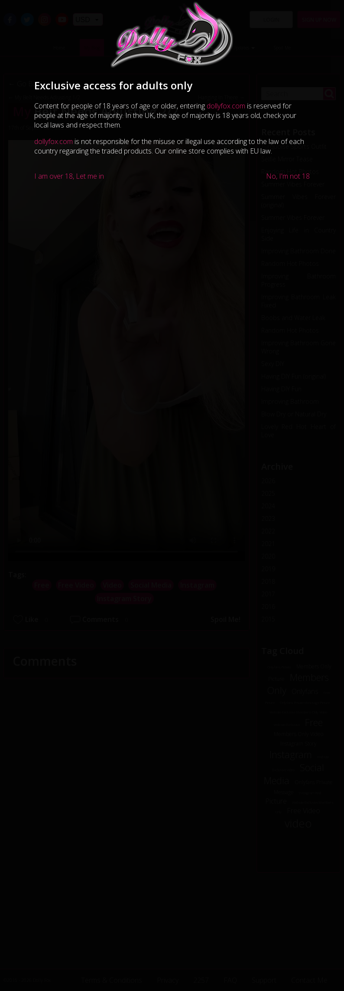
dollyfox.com (226, 106)
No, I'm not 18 (288, 176)
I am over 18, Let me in (69, 176)
